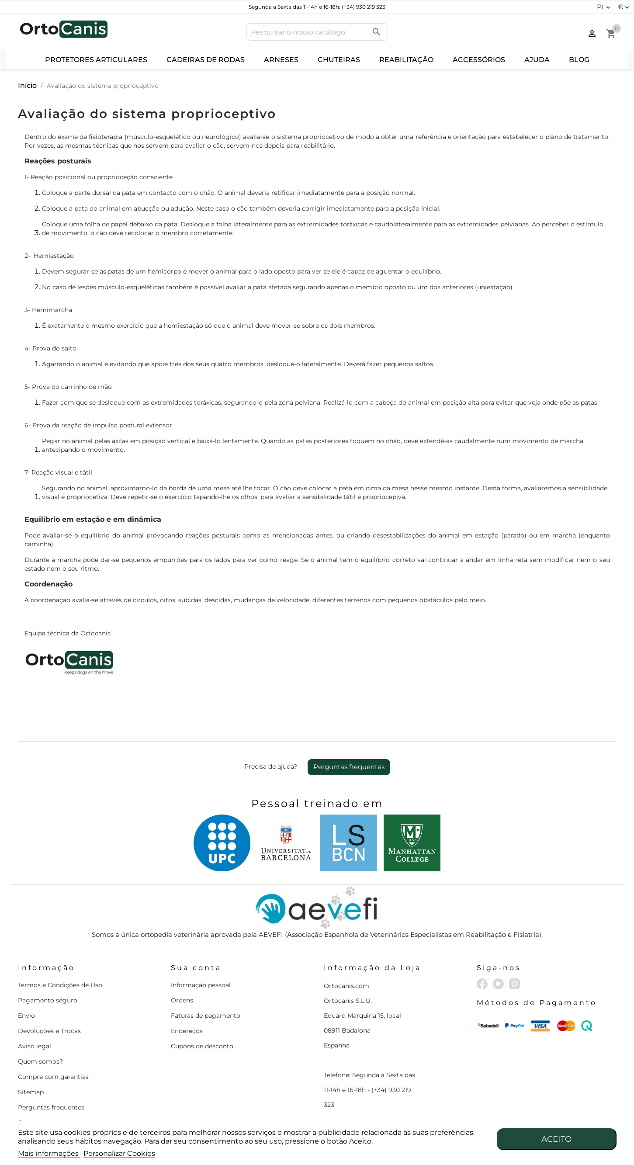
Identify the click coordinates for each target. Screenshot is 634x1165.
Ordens (182, 1000)
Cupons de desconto (202, 1046)
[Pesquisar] (317, 32)
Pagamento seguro (47, 1000)
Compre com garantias (53, 1077)
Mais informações (49, 1153)
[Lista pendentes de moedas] (624, 7)
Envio (26, 1015)
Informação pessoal (201, 985)
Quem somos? (40, 1061)
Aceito (556, 1139)
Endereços (187, 1031)
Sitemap (31, 1092)
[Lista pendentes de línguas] (605, 7)
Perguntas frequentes (349, 767)
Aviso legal (34, 1046)
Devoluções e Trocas (49, 1031)
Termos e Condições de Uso (60, 985)
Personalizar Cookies (119, 1153)
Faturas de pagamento (205, 1015)
